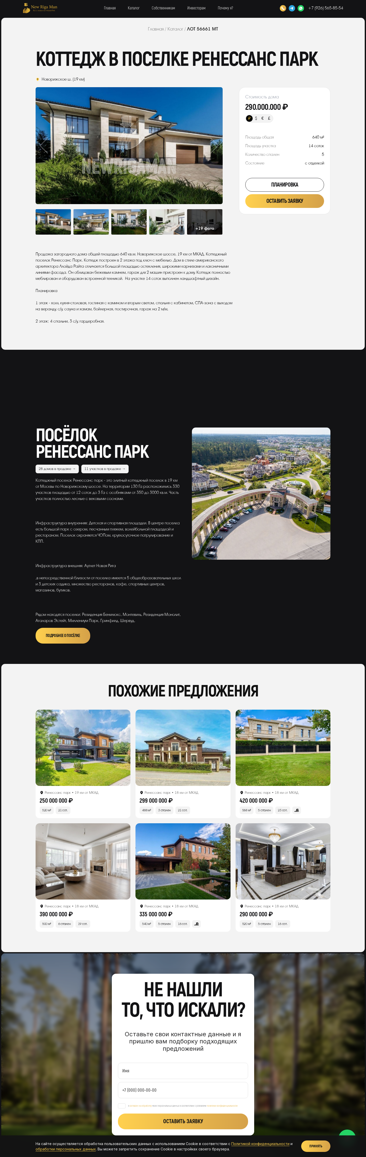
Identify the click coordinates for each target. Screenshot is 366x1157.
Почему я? (225, 8)
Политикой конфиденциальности (260, 1143)
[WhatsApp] (301, 8)
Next (204, 145)
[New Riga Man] (40, 8)
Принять (315, 1146)
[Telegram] (292, 8)
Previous (54, 145)
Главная (110, 8)
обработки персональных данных (66, 1149)
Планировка (284, 184)
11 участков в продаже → (105, 469)
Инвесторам (196, 8)
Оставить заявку (284, 201)
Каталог (134, 8)
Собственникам (163, 8)
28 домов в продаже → (57, 469)
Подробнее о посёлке (63, 635)
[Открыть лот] (83, 748)
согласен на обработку (141, 1105)
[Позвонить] (283, 8)
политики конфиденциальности (222, 1105)
